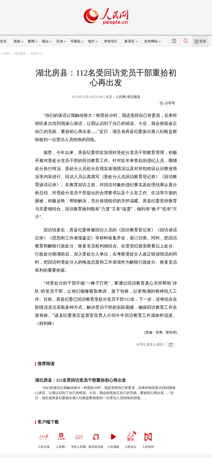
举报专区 (110, 41)
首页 (3, 41)
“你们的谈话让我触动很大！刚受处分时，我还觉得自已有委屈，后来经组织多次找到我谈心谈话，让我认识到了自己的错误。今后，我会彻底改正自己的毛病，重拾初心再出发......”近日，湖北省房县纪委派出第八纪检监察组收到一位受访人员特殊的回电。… (105, 393)
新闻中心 (37, 53)
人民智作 (148, 438)
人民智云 (130, 438)
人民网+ (61, 438)
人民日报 (43, 438)
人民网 (5, 53)
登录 (202, 41)
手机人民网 (78, 438)
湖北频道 (20, 53)
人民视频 (113, 438)
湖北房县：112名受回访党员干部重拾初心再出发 (80, 380)
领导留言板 (95, 438)
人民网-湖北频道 (128, 97)
